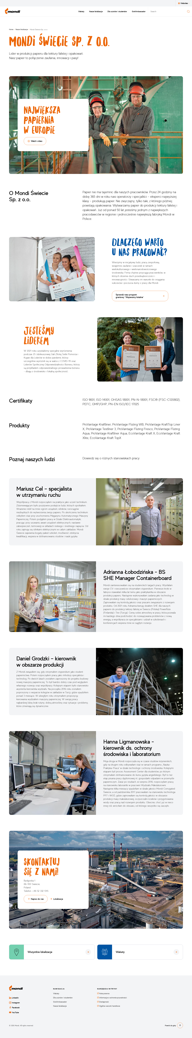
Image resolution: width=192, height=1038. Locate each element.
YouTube (14, 1012)
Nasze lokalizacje (96, 11)
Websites (184, 3)
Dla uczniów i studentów (117, 11)
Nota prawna (103, 993)
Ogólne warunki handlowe (108, 1006)
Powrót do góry (174, 1025)
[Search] (188, 11)
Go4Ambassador (138, 11)
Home (11, 29)
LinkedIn (14, 997)
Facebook (14, 1007)
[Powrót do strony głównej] (12, 11)
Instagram (14, 1002)
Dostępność (103, 1002)
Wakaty (81, 11)
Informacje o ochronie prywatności (112, 997)
